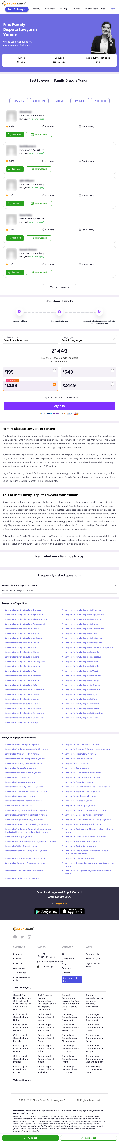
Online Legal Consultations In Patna (22, 1069)
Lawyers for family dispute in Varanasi (23, 708)
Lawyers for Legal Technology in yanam (24, 819)
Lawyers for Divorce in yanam (79, 801)
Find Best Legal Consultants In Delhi (94, 1069)
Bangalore (39, 100)
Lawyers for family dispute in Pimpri (22, 722)
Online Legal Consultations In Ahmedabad (70, 1038)
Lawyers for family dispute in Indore (22, 657)
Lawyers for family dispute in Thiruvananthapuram (89, 647)
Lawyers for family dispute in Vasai (81, 671)
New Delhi (18, 100)
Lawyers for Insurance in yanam (20, 796)
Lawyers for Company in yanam (80, 805)
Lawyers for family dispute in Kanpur (22, 699)
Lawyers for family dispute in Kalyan (82, 661)
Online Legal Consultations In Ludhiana (70, 1069)
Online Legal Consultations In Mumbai (22, 1027)
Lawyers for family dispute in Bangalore (83, 643)
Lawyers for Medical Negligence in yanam (25, 758)
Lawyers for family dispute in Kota (21, 647)
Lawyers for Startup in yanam (79, 758)
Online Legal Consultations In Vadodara (46, 1069)
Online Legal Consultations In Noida (46, 1017)
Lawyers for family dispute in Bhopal (22, 652)
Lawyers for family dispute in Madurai (82, 690)
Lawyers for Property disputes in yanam (83, 824)
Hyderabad (100, 100)
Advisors (66, 968)
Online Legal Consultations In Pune (46, 1038)
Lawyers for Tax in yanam (77, 768)
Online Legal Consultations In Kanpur (95, 1048)
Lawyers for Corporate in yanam (20, 768)
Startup (64, 9)
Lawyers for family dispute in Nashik (82, 666)
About (65, 954)
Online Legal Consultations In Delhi (22, 1017)
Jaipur (59, 100)
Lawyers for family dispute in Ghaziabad (24, 718)
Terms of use (93, 958)
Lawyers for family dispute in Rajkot (22, 633)
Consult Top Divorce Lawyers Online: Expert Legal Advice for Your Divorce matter (22, 1002)
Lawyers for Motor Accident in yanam (82, 841)
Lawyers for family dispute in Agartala (23, 694)
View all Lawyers (59, 287)
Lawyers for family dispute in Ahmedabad (84, 629)
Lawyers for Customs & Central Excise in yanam (87, 749)
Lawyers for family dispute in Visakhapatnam (26, 619)
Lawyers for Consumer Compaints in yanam (26, 851)
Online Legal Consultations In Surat (95, 1038)
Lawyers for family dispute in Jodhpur (82, 680)
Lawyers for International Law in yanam (23, 801)
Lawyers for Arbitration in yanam (80, 846)
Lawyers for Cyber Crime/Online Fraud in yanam (88, 787)
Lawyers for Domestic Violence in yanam (84, 815)
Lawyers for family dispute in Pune (21, 671)
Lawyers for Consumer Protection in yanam (85, 836)
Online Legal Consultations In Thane (70, 1059)
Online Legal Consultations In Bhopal (22, 1059)
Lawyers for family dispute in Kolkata (82, 708)
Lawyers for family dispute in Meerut (82, 704)
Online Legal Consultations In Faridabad (70, 1017)
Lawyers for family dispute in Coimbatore (24, 690)
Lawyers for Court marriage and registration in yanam (31, 841)
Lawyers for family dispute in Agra (81, 694)
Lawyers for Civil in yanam (17, 777)
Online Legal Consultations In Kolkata (22, 1038)
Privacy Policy (93, 954)
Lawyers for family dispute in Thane (81, 718)
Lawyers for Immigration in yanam (81, 796)
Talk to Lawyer (22, 987)
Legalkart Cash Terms (94, 965)
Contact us (68, 958)
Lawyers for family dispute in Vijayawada (84, 614)
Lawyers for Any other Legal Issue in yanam (25, 858)
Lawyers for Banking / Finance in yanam (24, 763)
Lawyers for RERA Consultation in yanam (24, 871)
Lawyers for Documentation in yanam (23, 772)
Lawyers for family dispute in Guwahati (83, 619)
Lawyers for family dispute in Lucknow (23, 704)
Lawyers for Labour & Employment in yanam (86, 810)
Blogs (103, 9)
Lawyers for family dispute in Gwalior (82, 652)
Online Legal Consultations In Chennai (95, 1027)
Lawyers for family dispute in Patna (81, 624)
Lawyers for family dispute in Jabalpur (83, 657)
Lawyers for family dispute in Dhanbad (83, 610)
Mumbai (79, 100)
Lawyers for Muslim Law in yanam (80, 754)
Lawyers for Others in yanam (18, 805)
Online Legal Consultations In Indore (46, 1059)
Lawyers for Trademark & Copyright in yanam (26, 749)
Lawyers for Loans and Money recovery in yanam (88, 819)
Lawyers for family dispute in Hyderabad (24, 614)
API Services (19, 972)
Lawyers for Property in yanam (79, 782)
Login (112, 9)
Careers (66, 972)
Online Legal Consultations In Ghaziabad (95, 1017)
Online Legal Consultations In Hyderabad (70, 1027)
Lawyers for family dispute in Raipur (22, 629)
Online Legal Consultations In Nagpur (22, 1048)
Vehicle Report (91, 9)
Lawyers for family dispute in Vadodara (23, 638)
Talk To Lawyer (17, 9)
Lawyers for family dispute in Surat (81, 633)
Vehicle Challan (23, 1080)
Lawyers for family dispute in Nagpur (22, 666)
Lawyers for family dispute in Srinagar (23, 610)
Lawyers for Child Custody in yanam (22, 754)
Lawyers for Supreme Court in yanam (82, 791)
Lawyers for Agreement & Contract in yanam (26, 815)
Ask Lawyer (19, 968)
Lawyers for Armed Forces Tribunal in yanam (26, 791)
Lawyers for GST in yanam (77, 763)
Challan (76, 9)
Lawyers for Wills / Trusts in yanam (21, 846)
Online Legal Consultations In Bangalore (46, 1027)
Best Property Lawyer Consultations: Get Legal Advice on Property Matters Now (46, 1002)
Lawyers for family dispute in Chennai (82, 685)
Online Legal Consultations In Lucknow (70, 1048)
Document (51, 9)
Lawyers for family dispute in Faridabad (83, 638)
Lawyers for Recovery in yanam (20, 782)
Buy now (60, 406)
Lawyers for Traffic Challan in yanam (22, 878)
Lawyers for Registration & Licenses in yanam (26, 810)
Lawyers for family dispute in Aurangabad (25, 624)
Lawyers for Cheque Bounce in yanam (83, 777)
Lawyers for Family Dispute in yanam (22, 744)
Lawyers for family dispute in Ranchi (22, 643)
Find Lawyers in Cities (21, 979)
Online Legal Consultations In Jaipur (46, 1048)
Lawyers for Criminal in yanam (79, 858)
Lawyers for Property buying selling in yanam (26, 824)
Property (37, 9)
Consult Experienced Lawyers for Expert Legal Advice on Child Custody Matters (71, 1002)
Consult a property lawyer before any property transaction (94, 1001)
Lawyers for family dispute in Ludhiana (83, 675)
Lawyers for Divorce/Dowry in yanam (82, 744)
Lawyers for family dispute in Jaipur (22, 680)
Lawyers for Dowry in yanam (18, 836)
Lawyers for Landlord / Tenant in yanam (24, 787)
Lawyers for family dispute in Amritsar (23, 675)
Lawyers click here (70, 980)
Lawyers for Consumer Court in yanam (83, 772)
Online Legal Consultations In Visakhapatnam (95, 1059)
